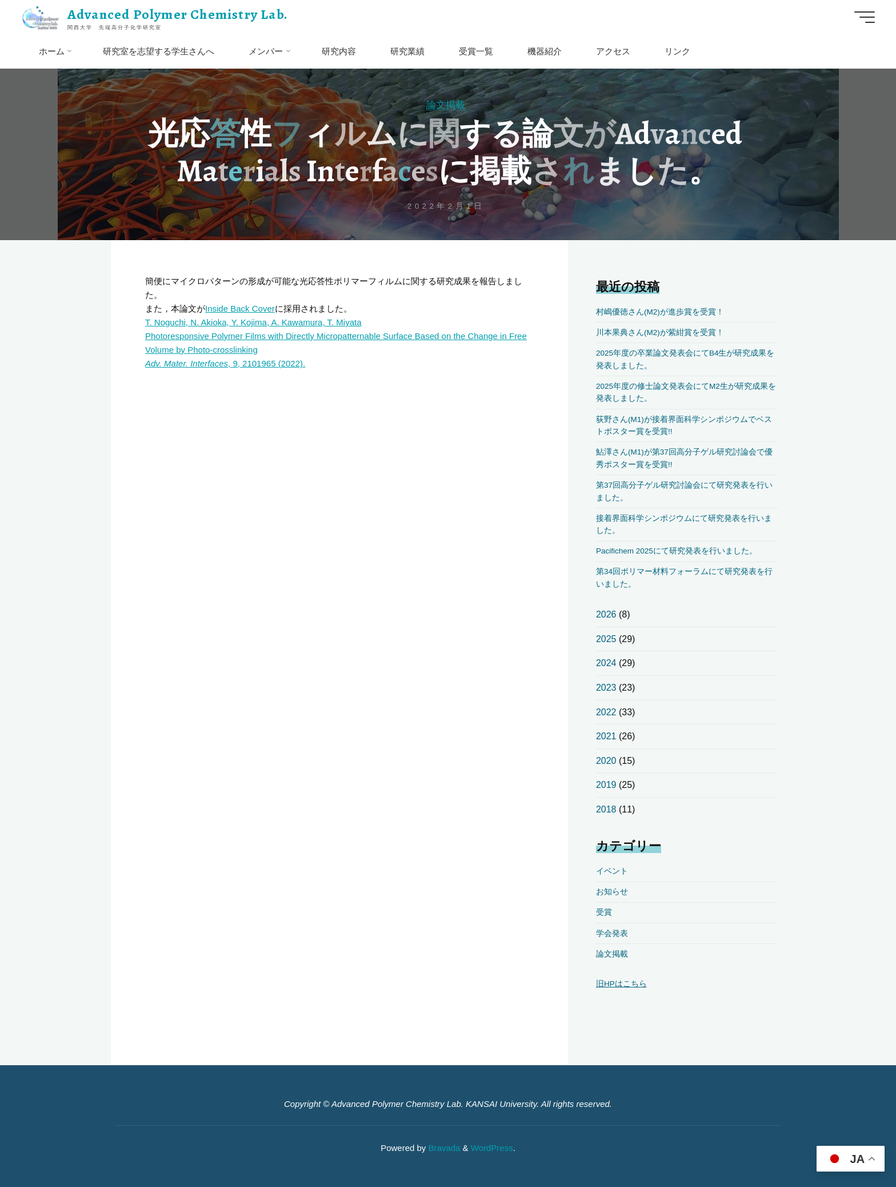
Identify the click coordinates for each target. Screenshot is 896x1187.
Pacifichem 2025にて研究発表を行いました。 (676, 551)
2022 (606, 712)
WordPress (492, 1148)
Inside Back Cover (240, 308)
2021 (606, 736)
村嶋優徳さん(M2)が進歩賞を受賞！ (660, 312)
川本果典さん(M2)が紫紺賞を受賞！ (660, 332)
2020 (606, 761)
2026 (606, 614)
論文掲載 (445, 104)
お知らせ (612, 891)
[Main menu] (864, 17)
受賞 (604, 912)
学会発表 (612, 933)
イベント (612, 871)
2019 (606, 785)
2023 (606, 687)
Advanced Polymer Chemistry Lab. (177, 14)
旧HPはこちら (621, 983)
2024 (606, 663)
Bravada (443, 1148)
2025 (606, 639)
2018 (606, 809)
